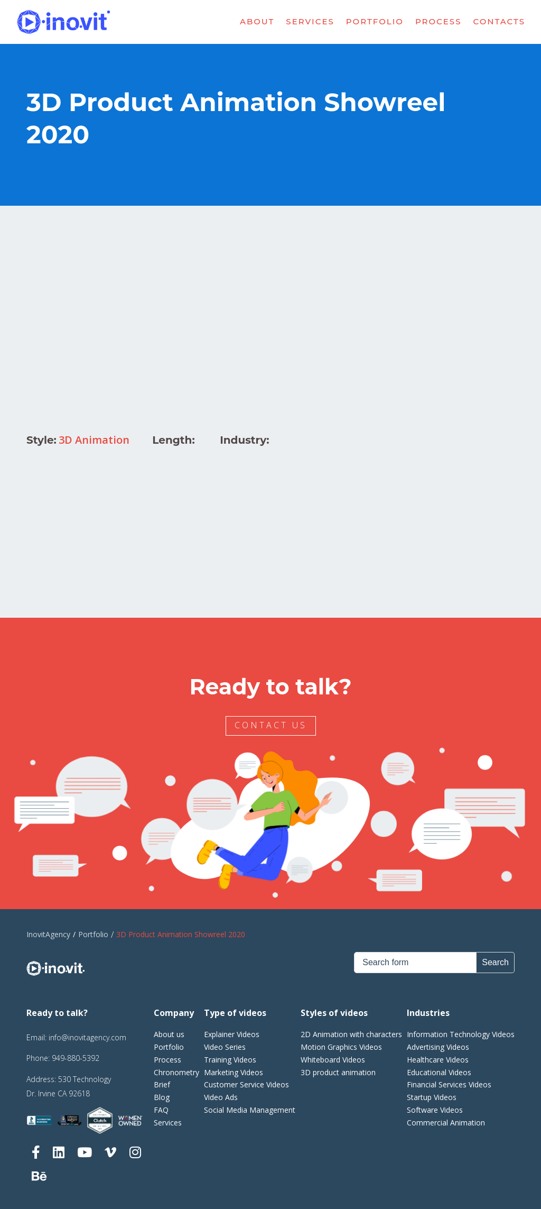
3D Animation (94, 440)
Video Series (225, 1047)
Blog (162, 1097)
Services (310, 21)
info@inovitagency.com (87, 1037)
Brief (162, 1084)
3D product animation (338, 1072)
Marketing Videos (233, 1072)
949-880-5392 (75, 1058)
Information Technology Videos (461, 1034)
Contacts (499, 21)
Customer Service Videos (246, 1084)
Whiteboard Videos (333, 1060)
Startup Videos (431, 1097)
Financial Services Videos (449, 1084)
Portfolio (375, 21)
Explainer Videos (231, 1034)
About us (169, 1034)
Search (495, 962)
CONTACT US (272, 725)
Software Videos (435, 1110)
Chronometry (176, 1072)
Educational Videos (439, 1072)
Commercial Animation (446, 1123)
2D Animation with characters (351, 1034)
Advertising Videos (438, 1047)
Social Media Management (249, 1110)
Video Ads (221, 1097)
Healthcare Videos (438, 1060)
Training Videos (230, 1060)
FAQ (161, 1110)
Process (438, 21)
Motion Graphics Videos (341, 1047)
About (257, 21)
